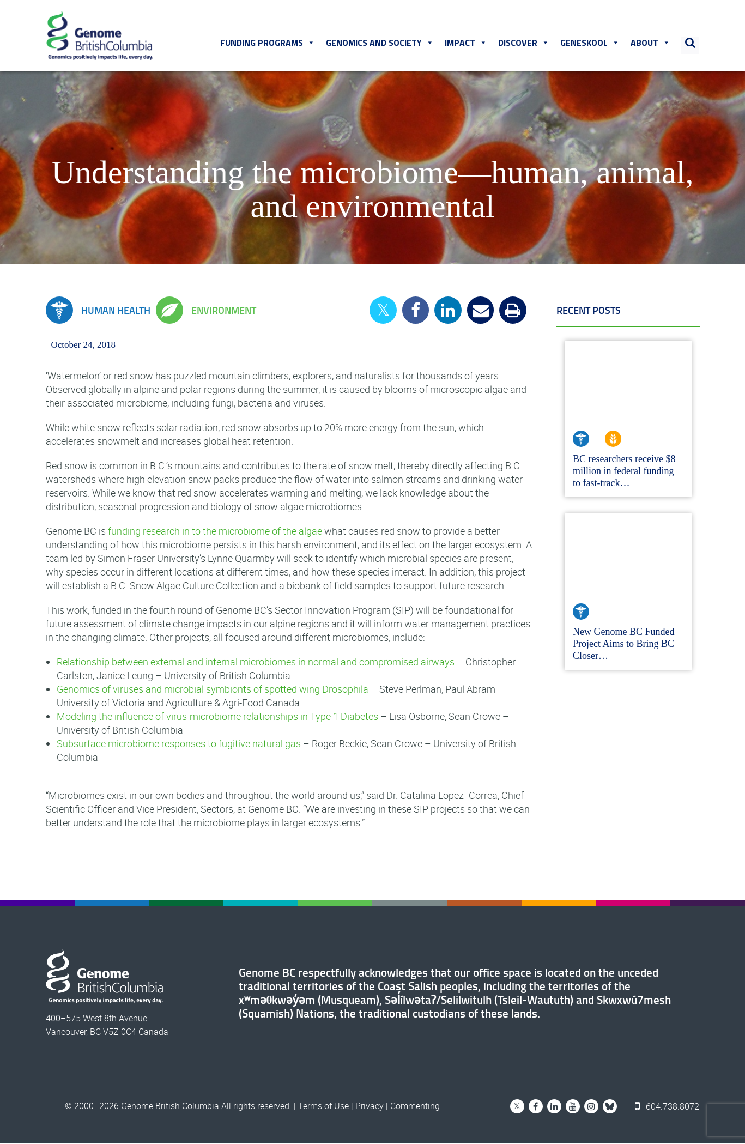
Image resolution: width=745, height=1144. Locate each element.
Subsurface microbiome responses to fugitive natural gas (179, 744)
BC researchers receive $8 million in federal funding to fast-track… (624, 472)
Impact (466, 43)
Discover (524, 43)
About (651, 43)
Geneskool (590, 43)
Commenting (415, 1107)
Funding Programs (268, 43)
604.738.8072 (667, 1107)
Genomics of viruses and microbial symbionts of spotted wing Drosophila (212, 690)
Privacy (369, 1107)
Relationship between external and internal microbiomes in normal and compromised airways (256, 662)
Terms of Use (323, 1107)
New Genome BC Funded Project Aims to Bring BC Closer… (623, 644)
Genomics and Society (380, 43)
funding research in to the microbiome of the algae (215, 531)
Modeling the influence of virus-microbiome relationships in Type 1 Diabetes (217, 717)
